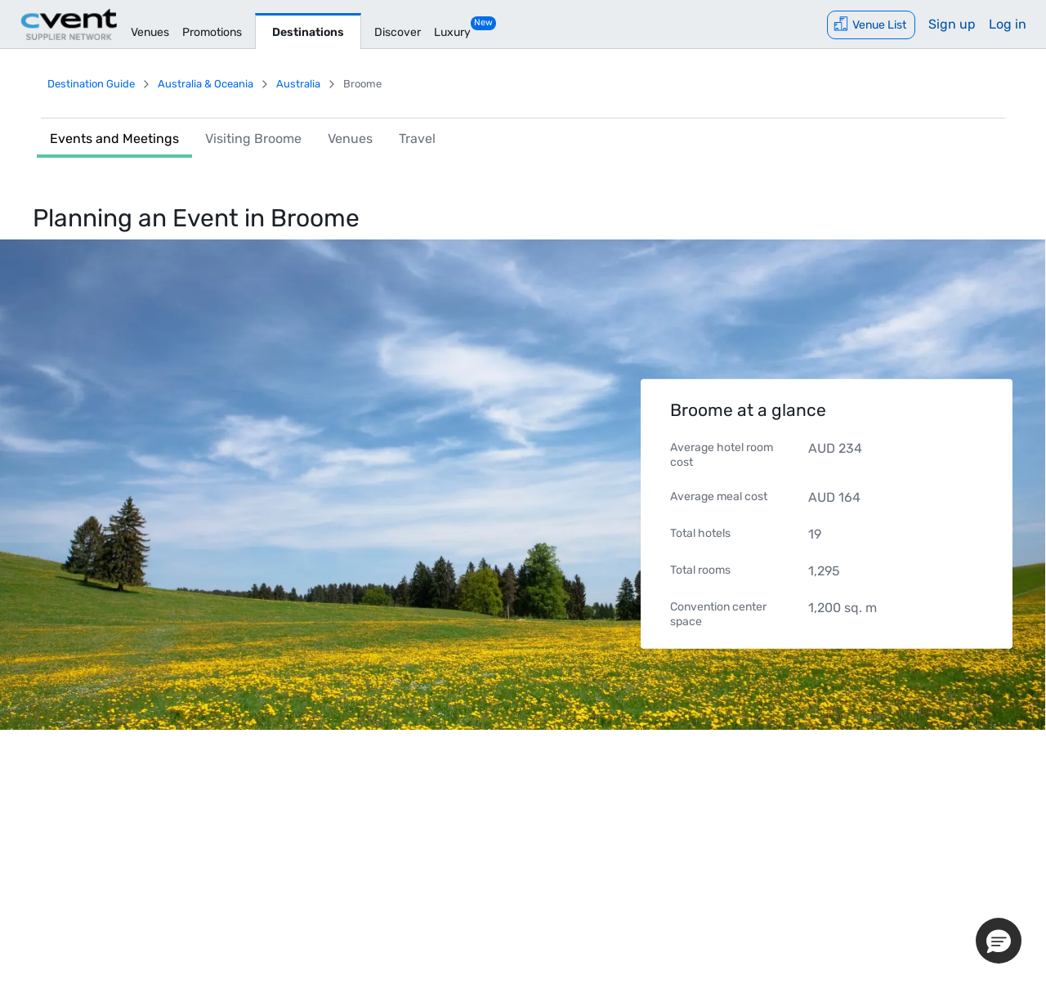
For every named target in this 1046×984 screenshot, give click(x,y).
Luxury (452, 32)
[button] (998, 941)
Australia (298, 84)
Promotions (212, 32)
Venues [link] (350, 138)
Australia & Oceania (205, 84)
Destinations (308, 32)
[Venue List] (871, 25)
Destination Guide (91, 84)
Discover (397, 32)
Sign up (952, 24)
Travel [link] (417, 138)
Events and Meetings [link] (114, 138)
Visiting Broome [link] (253, 138)
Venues (150, 32)
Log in (1007, 24)
